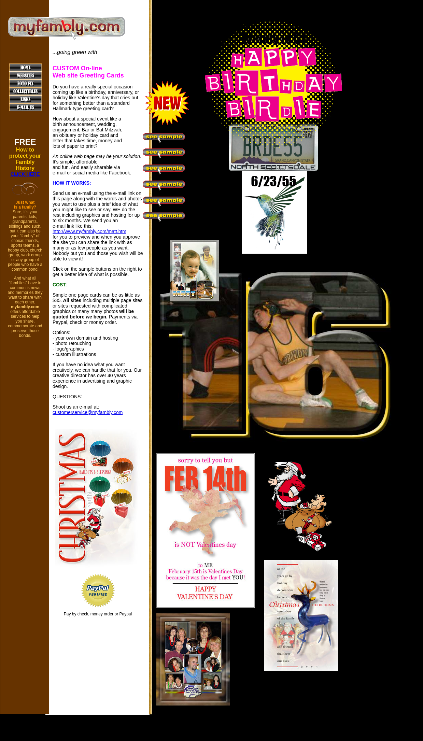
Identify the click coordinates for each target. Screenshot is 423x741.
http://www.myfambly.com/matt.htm (89, 231)
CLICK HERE (25, 174)
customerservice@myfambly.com (88, 412)
